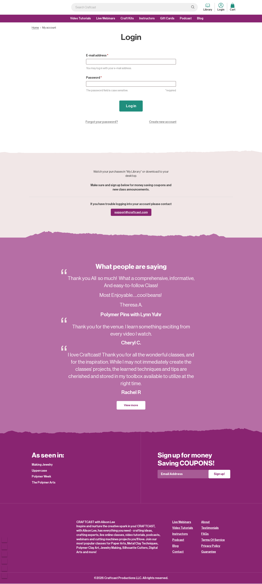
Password (94, 77)
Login (220, 7)
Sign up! (222, 474)
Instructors (147, 18)
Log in (131, 106)
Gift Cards (167, 18)
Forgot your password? (102, 122)
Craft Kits (127, 18)
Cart (232, 7)
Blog (200, 18)
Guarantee (208, 552)
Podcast (186, 18)
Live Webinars (105, 18)
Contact (178, 552)
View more (131, 405)
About (205, 522)
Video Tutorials (80, 18)
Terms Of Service (213, 540)
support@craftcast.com (131, 212)
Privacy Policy (210, 546)
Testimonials (210, 528)
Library (207, 7)
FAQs (205, 534)
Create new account (162, 122)
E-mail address (97, 55)
